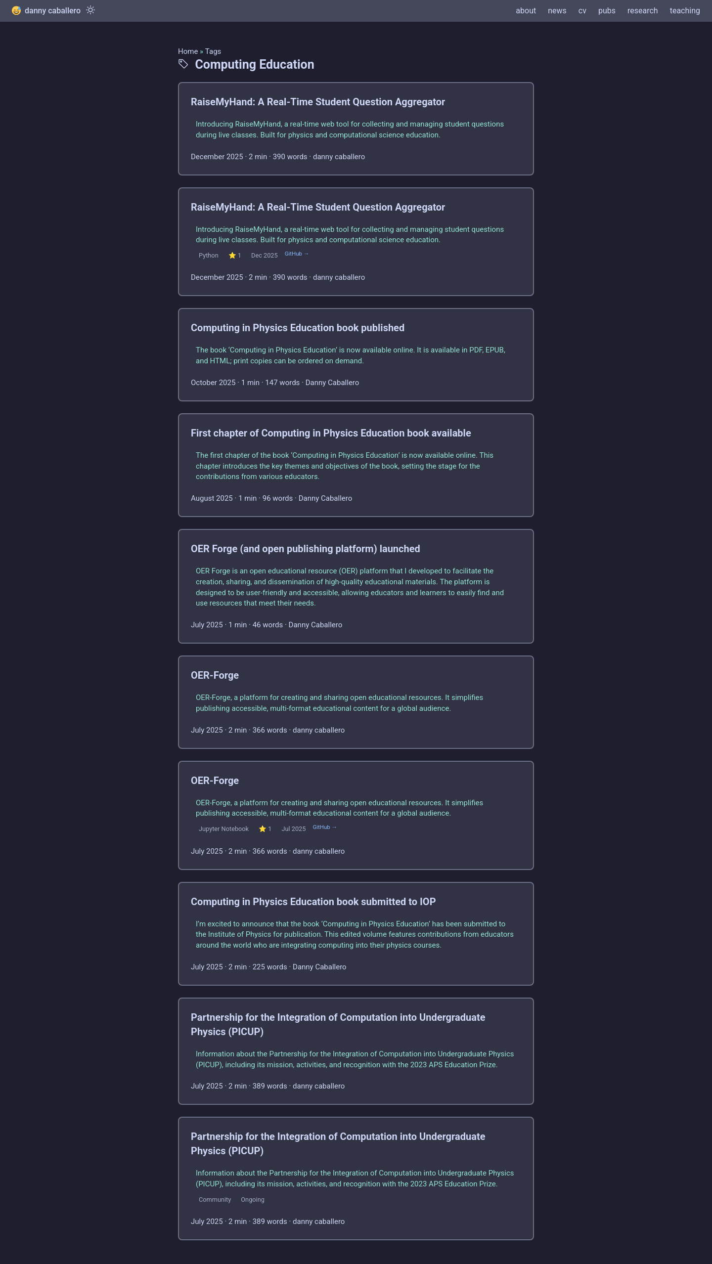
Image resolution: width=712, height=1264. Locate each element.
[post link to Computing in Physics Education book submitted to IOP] (356, 934)
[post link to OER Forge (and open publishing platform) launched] (356, 586)
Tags (213, 51)
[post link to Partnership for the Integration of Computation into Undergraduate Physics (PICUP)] (356, 1051)
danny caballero (46, 10)
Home (188, 51)
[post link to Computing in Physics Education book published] (356, 354)
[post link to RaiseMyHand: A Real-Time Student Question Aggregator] (356, 128)
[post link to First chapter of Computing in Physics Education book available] (356, 465)
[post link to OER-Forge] (356, 702)
